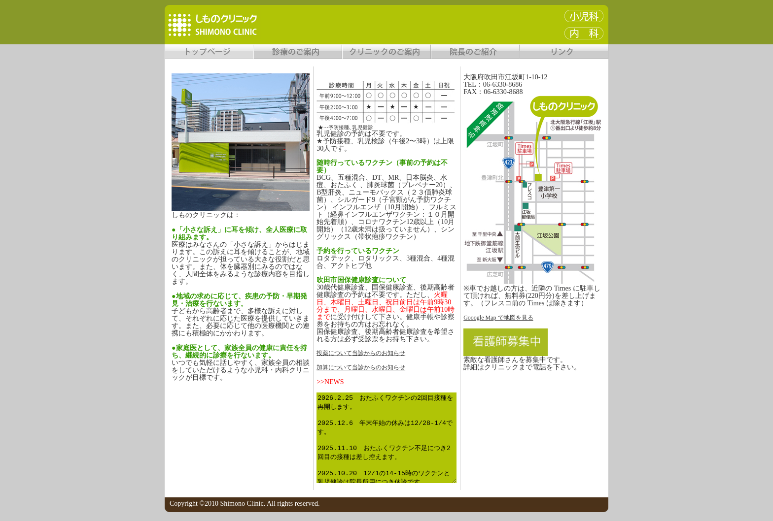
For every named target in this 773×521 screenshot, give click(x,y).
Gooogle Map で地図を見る (498, 317)
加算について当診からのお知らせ (360, 367)
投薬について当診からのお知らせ (360, 353)
